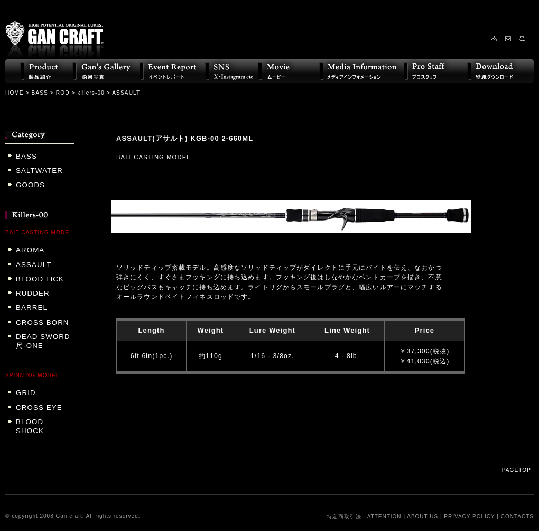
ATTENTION (384, 516)
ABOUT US (422, 516)
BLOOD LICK (40, 279)
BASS (40, 93)
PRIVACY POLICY (469, 516)
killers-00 (91, 93)
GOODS (30, 185)
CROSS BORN (42, 322)
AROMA (30, 250)
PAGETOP (516, 470)
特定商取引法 (344, 516)
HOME (14, 93)
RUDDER (33, 293)
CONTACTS (517, 516)
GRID (26, 393)
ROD (63, 93)
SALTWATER (39, 171)
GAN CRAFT (54, 30)
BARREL (32, 308)
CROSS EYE (39, 407)
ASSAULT (33, 265)
